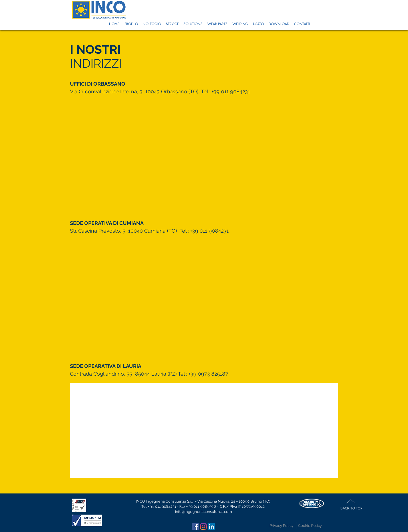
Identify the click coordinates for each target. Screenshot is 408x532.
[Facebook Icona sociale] (195, 526)
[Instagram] (203, 526)
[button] (131, 24)
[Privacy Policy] (282, 525)
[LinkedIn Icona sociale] (211, 526)
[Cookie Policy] (310, 525)
